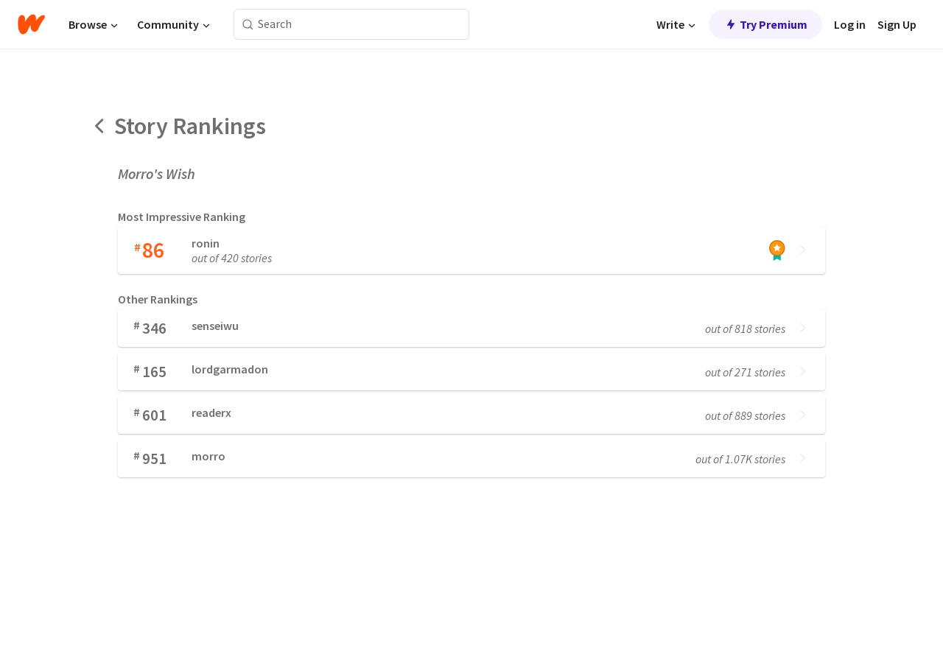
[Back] (100, 126)
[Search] (248, 24)
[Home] (31, 24)
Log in (850, 24)
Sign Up (896, 24)
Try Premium (765, 24)
